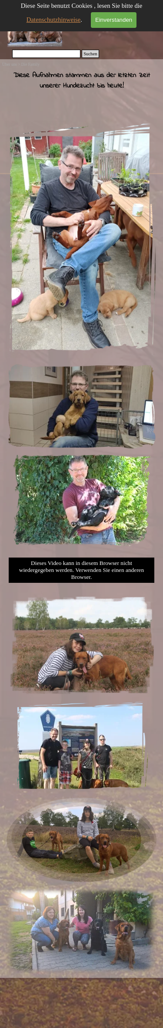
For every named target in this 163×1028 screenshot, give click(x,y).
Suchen (90, 53)
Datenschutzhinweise (54, 19)
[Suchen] (46, 54)
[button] (81, 887)
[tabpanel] (81, 92)
